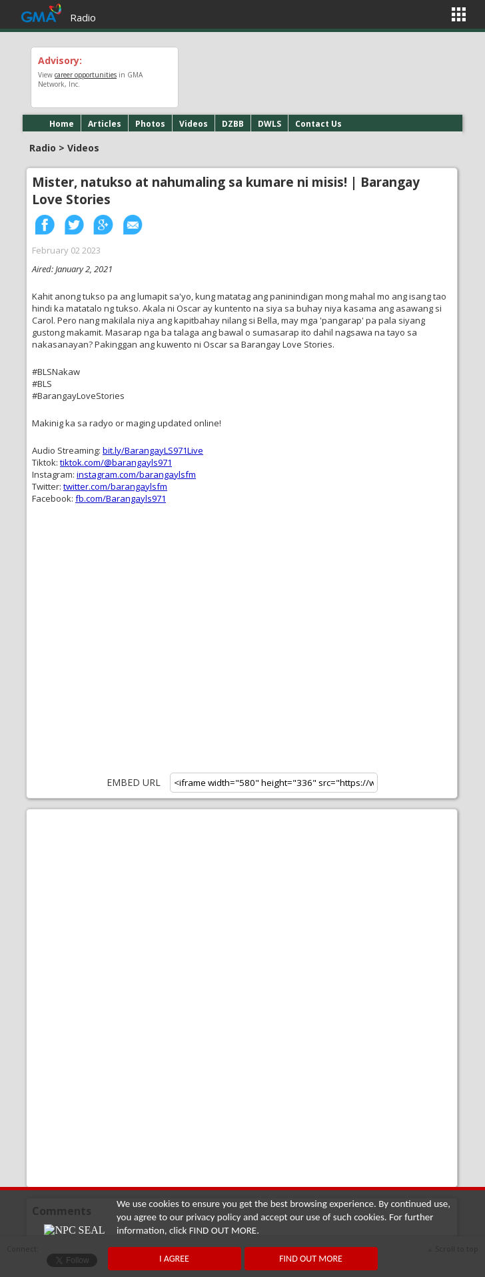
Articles (104, 123)
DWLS (269, 123)
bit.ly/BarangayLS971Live (153, 450)
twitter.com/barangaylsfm (115, 486)
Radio (83, 17)
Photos (150, 123)
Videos (193, 123)
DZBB (233, 123)
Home (61, 123)
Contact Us (318, 123)
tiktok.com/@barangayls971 (116, 462)
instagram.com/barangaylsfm (136, 474)
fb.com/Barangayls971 (120, 498)
